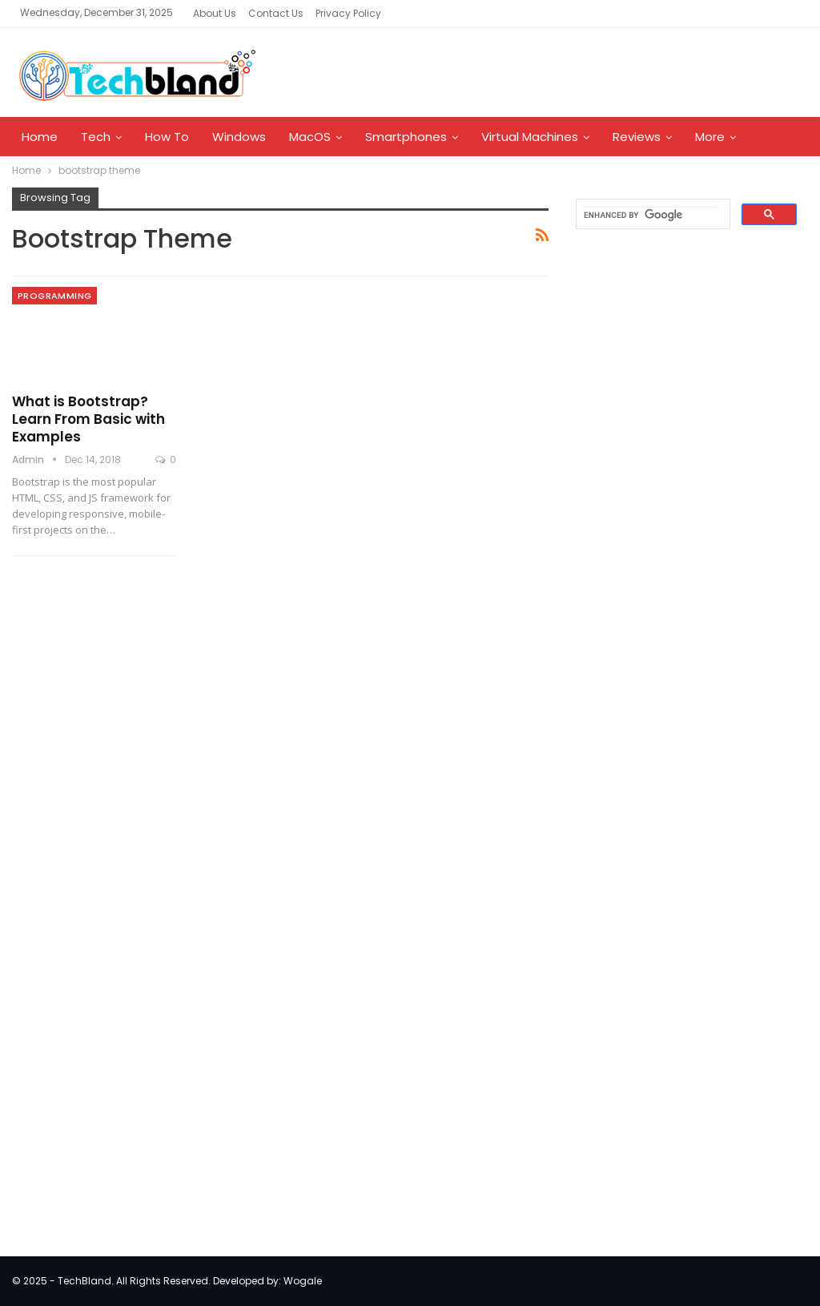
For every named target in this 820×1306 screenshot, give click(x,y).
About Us (214, 13)
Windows (239, 136)
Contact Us (275, 13)
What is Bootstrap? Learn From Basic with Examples (88, 419)
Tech (96, 136)
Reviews (637, 136)
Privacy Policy (348, 13)
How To (167, 136)
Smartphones (406, 136)
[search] (651, 215)
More (710, 136)
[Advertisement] (685, 500)
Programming (54, 295)
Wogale (302, 1281)
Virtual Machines (529, 136)
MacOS (310, 136)
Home (40, 136)
